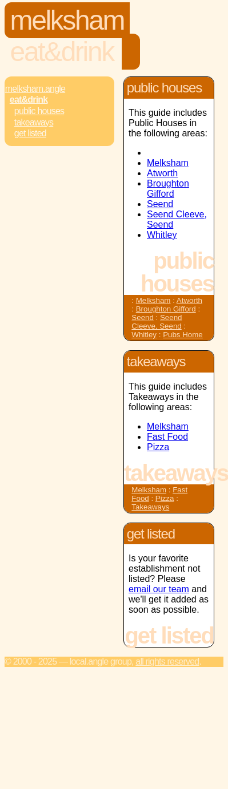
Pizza (158, 447)
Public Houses (39, 111)
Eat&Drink (62, 52)
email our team (159, 589)
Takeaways (33, 122)
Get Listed (30, 133)
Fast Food (167, 437)
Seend (160, 204)
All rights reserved (167, 661)
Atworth (162, 173)
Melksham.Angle (35, 89)
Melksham (67, 20)
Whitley (162, 235)
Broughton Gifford (168, 189)
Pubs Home (183, 334)
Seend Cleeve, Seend (156, 321)
